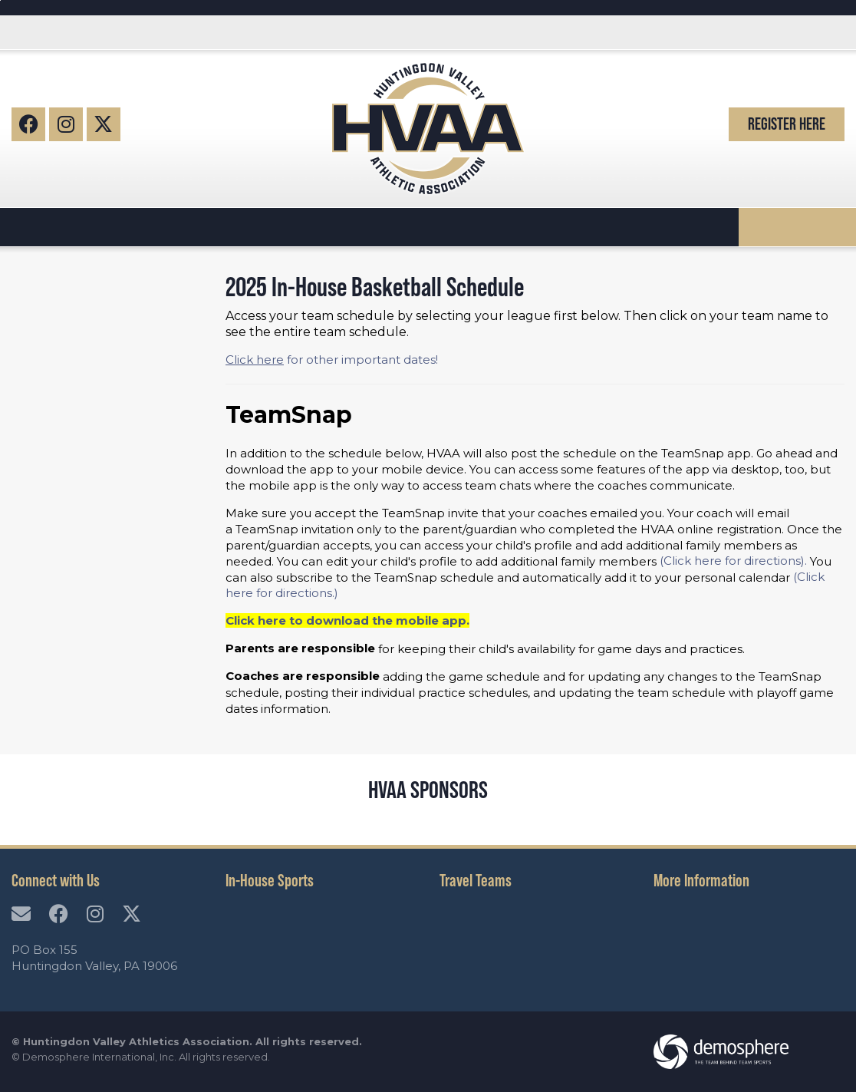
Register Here (786, 124)
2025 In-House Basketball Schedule (375, 286)
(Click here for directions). (733, 560)
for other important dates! (332, 359)
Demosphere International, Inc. (99, 1057)
